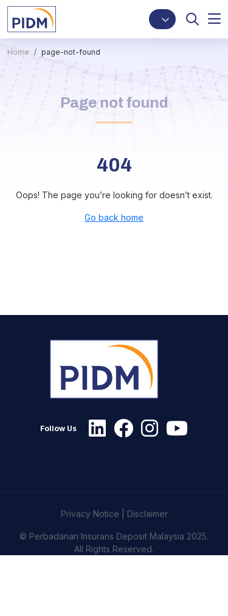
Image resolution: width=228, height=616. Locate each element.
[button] (162, 19)
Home (18, 52)
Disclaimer (147, 528)
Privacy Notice (90, 528)
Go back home (114, 217)
